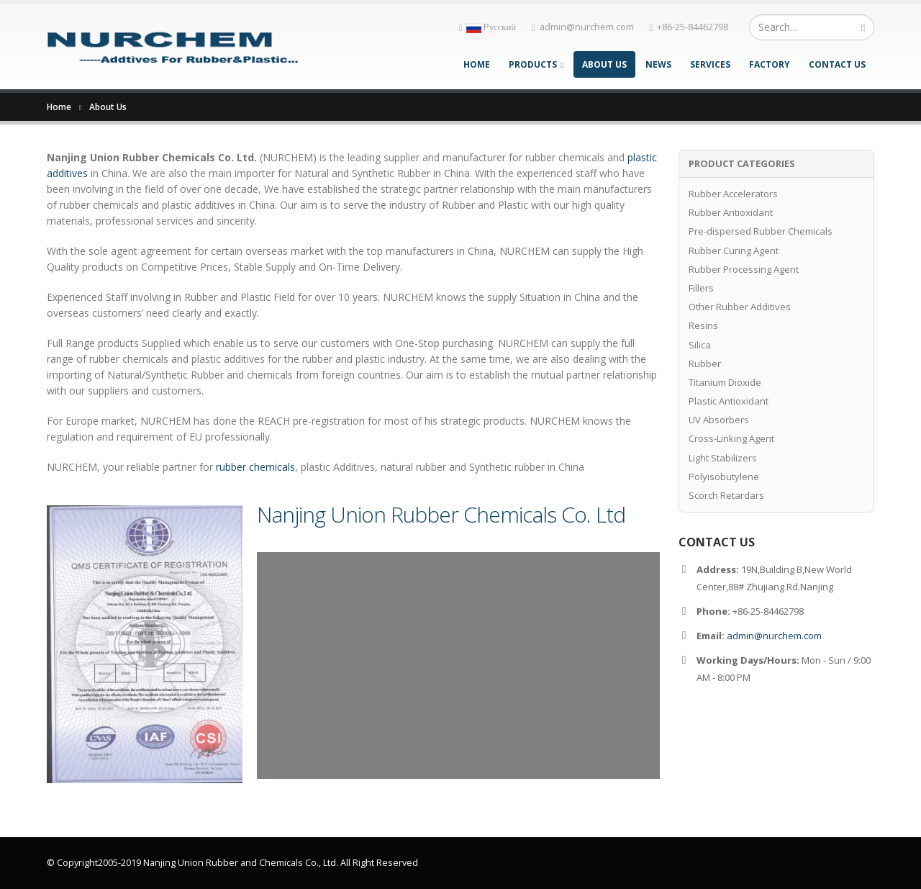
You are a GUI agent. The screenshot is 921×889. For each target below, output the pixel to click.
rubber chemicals (255, 467)
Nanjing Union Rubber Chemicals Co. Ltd (441, 514)
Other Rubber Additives (740, 306)
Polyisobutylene (724, 476)
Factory (769, 64)
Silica (700, 344)
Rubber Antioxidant (731, 212)
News (658, 64)
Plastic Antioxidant (728, 400)
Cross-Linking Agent (731, 438)
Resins (703, 325)
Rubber (705, 363)
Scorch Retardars (726, 495)
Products (533, 64)
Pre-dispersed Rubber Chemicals (760, 231)
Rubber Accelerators (733, 193)
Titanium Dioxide (725, 382)
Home (476, 64)
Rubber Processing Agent (744, 269)
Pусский (487, 27)
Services (710, 64)
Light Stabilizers (723, 457)
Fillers (701, 287)
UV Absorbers (719, 419)
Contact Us (837, 64)
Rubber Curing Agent (734, 250)
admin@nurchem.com (583, 27)
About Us (604, 64)
